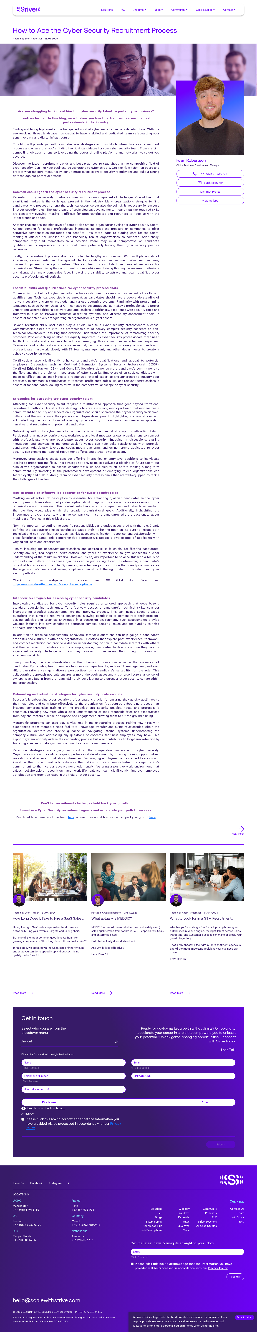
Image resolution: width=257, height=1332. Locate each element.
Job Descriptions (151, 1230)
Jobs (158, 10)
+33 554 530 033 (83, 1209)
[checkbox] (22, 1119)
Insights (138, 10)
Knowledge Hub (152, 1226)
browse (60, 1108)
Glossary (184, 1209)
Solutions (107, 10)
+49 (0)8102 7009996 (86, 1225)
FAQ (241, 1221)
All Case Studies (206, 1226)
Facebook (36, 1183)
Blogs (158, 1217)
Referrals (184, 1217)
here (71, 817)
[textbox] (73, 1062)
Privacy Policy (218, 1268)
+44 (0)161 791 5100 (26, 1209)
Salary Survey (154, 1221)
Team (240, 1213)
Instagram (55, 1183)
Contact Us (237, 1209)
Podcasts (211, 1213)
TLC (214, 1217)
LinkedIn (18, 1183)
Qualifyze (184, 1226)
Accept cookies (244, 1317)
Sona (186, 1230)
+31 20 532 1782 (82, 1240)
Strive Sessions (207, 1221)
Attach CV (27, 1113)
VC (123, 10)
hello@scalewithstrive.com (46, 1301)
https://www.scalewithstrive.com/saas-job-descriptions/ (52, 584)
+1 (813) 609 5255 (24, 1240)
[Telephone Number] (73, 1076)
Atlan (186, 1221)
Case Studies (204, 10)
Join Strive (237, 1217)
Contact (228, 10)
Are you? (26, 1041)
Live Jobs (184, 1213)
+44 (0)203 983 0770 (210, 174)
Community (178, 10)
